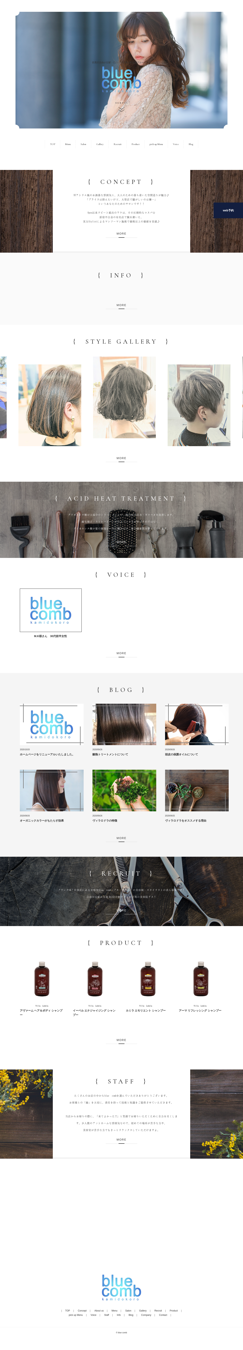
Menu (68, 144)
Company (146, 1315)
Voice (176, 144)
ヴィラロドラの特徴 (104, 820)
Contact (163, 1315)
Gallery (100, 144)
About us (99, 1310)
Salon (83, 144)
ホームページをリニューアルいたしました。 (47, 754)
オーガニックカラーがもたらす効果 (42, 820)
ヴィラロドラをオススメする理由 (185, 820)
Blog (191, 144)
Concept (82, 1310)
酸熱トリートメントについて (110, 754)
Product (136, 144)
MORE (121, 233)
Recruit (117, 144)
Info (119, 1315)
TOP (52, 144)
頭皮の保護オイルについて (181, 754)
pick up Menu (156, 144)
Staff (106, 1315)
